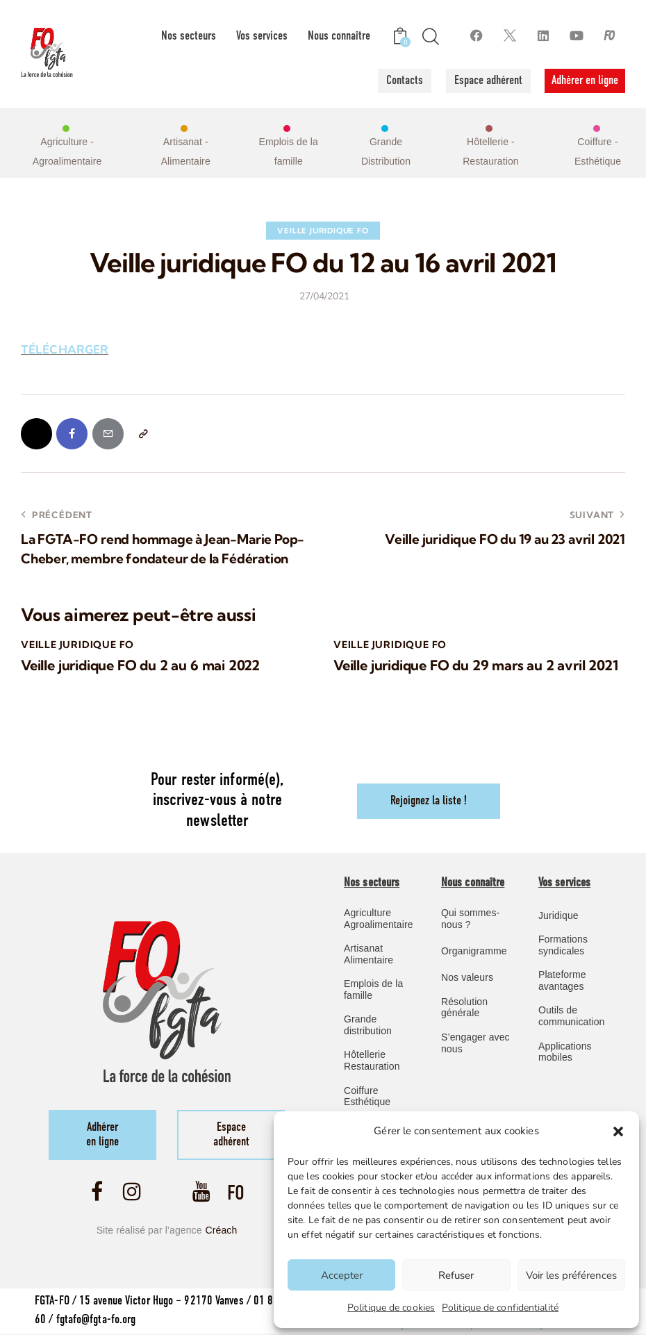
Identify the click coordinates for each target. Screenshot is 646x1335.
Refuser (456, 1275)
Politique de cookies (391, 1307)
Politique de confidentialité (500, 1307)
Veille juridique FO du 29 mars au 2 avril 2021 (475, 665)
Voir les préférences (571, 1275)
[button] (618, 1131)
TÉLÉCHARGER (65, 350)
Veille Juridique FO (322, 230)
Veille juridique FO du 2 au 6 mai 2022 (140, 665)
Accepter (342, 1275)
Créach (222, 1231)
